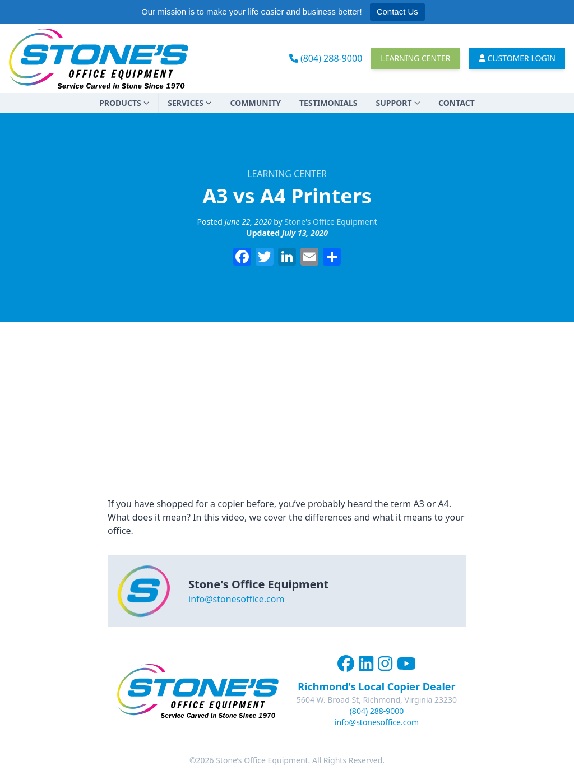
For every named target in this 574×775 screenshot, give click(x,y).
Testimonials (328, 103)
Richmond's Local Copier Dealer (376, 686)
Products (124, 103)
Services (189, 103)
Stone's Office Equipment (330, 221)
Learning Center (415, 58)
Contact (456, 103)
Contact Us (397, 11)
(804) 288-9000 (326, 58)
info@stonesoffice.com (236, 599)
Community (255, 103)
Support (398, 103)
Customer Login (517, 58)
